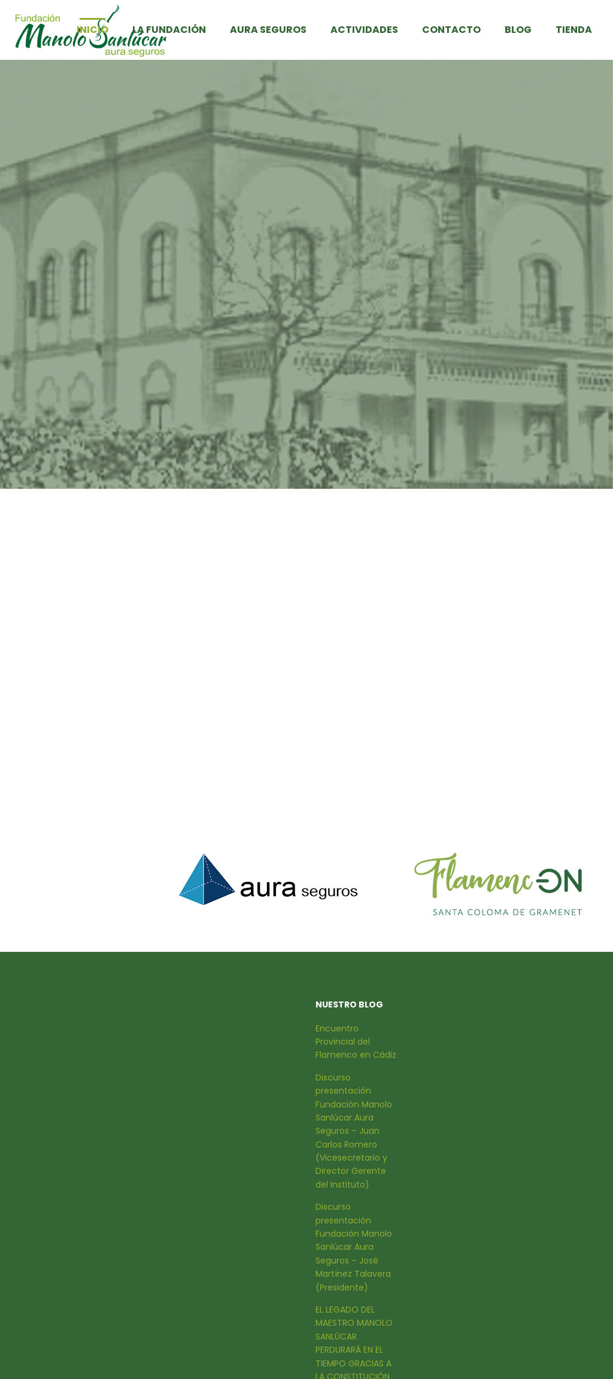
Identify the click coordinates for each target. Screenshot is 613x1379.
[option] (268, 879)
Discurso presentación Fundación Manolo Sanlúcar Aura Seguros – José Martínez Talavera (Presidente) (353, 1247)
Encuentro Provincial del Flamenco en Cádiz (355, 1041)
